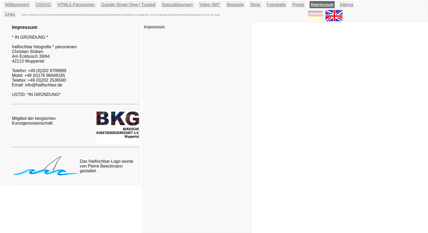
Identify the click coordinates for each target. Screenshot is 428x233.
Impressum (322, 4)
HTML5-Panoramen (76, 4)
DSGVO (43, 4)
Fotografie (276, 4)
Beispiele (235, 4)
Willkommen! (17, 4)
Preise (298, 4)
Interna (346, 4)
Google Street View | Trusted (128, 4)
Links (10, 14)
